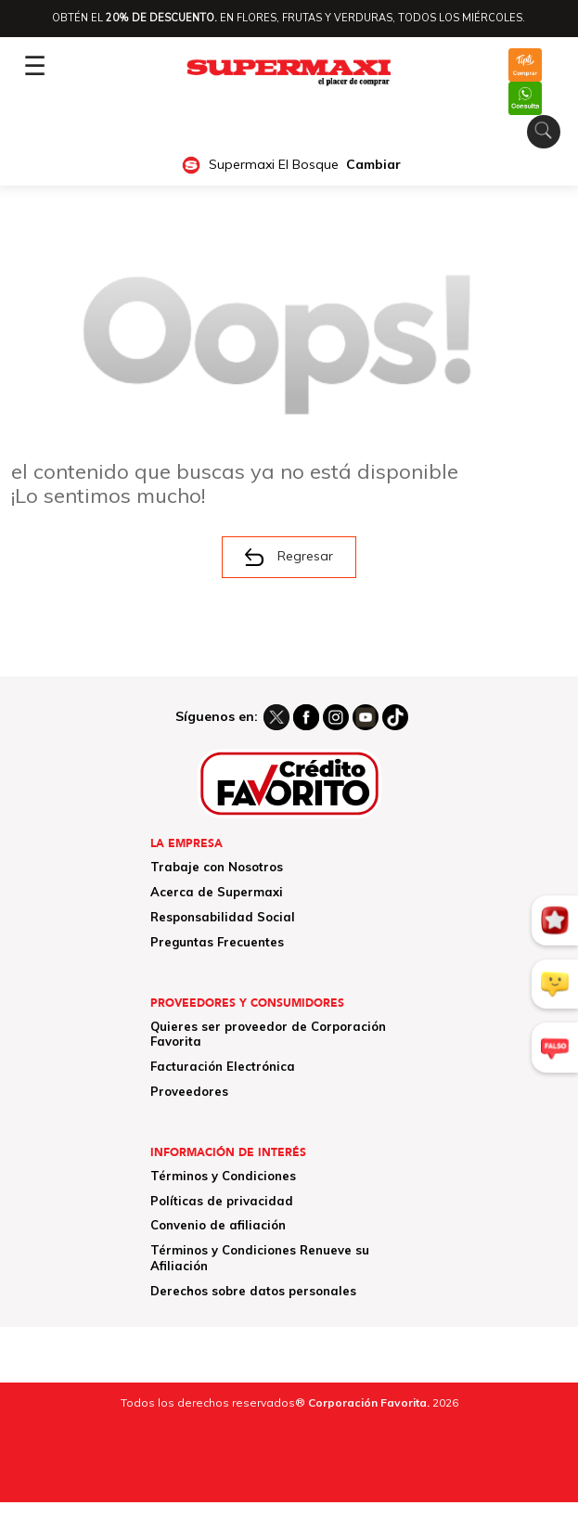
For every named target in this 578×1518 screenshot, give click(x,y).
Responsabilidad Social (222, 916)
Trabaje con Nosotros (216, 866)
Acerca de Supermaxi (216, 891)
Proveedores (189, 1091)
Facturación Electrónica (222, 1066)
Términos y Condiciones (223, 1175)
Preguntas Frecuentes (217, 941)
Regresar (289, 556)
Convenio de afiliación (218, 1224)
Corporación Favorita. (369, 1402)
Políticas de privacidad (221, 1200)
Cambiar (373, 165)
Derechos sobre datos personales (253, 1290)
